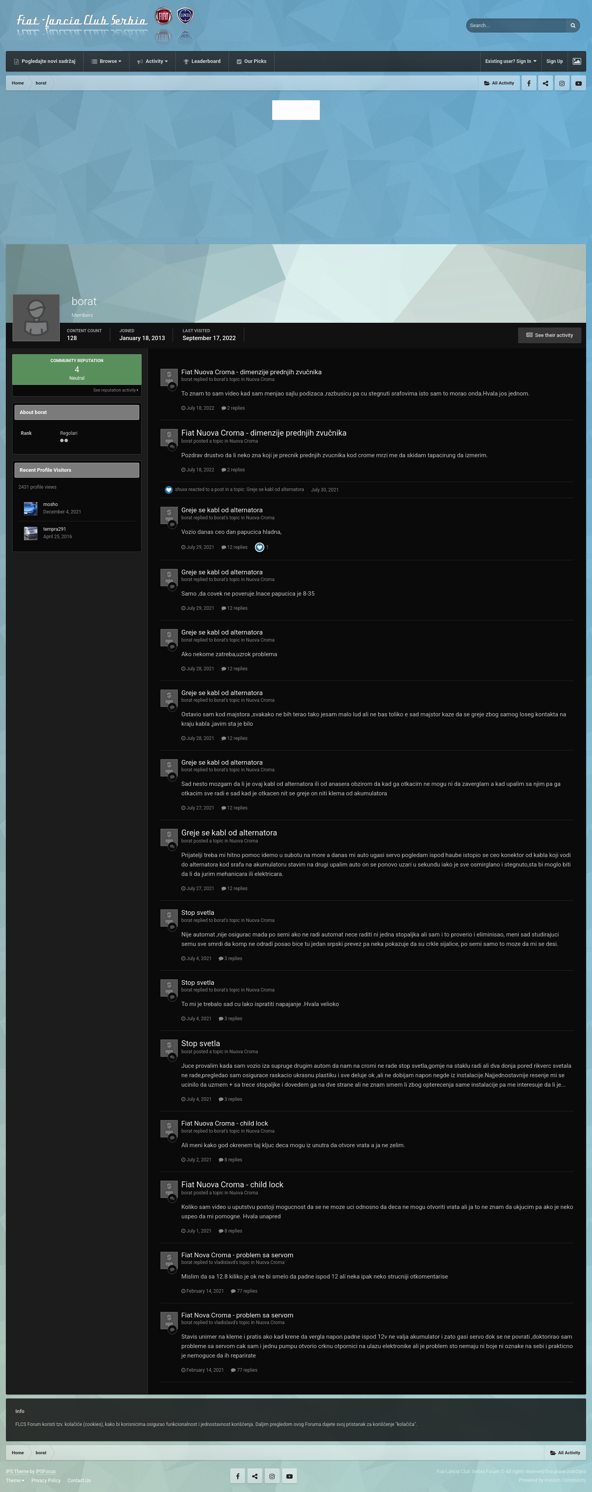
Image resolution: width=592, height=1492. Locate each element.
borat (186, 379)
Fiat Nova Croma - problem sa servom (237, 1255)
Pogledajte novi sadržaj (48, 61)
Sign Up (554, 61)
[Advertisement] (296, 180)
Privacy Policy (46, 1480)
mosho (50, 504)
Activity (156, 61)
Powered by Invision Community (552, 1480)
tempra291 (54, 529)
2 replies (233, 408)
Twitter (545, 82)
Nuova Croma (260, 379)
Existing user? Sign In (511, 61)
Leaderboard (205, 61)
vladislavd (224, 1262)
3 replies (230, 958)
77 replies (244, 1291)
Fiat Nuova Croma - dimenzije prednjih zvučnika (251, 372)
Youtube (578, 82)
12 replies (234, 547)
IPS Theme (17, 1471)
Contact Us (79, 1480)
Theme (15, 1480)
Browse (110, 61)
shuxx (181, 490)
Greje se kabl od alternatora (275, 490)
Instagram (562, 82)
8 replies (230, 1160)
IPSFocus (45, 1471)
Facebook (529, 82)
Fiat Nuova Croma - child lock (224, 1123)
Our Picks (255, 61)
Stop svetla (197, 912)
